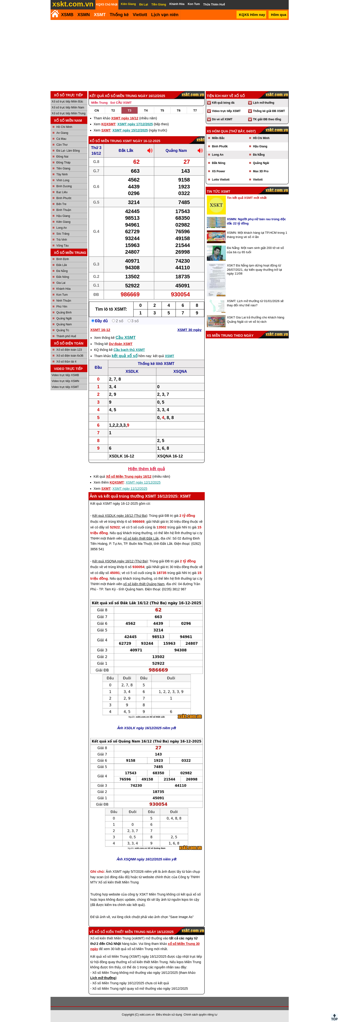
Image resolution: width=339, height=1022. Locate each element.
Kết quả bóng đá (223, 102)
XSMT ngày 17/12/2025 (135, 124)
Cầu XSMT (126, 337)
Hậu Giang (63, 216)
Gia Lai (60, 283)
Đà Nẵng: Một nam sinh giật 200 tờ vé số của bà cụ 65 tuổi (255, 250)
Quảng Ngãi (64, 318)
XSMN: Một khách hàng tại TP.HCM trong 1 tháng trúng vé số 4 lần (257, 235)
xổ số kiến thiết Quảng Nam (143, 584)
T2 (113, 110)
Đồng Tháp (63, 162)
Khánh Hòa (63, 288)
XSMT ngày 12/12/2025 (143, 482)
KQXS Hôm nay (252, 15)
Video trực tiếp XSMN (65, 381)
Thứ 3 (96, 148)
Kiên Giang (63, 222)
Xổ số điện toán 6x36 (70, 355)
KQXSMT (108, 124)
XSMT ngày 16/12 (124, 118)
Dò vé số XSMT (222, 119)
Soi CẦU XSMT (121, 102)
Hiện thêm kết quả (146, 469)
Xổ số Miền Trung (106, 141)
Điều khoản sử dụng (169, 1014)
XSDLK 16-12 (121, 456)
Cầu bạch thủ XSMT (129, 350)
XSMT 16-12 (100, 330)
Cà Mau (61, 138)
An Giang (62, 133)
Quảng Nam (64, 324)
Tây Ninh (62, 174)
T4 (146, 110)
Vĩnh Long (63, 180)
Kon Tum (62, 294)
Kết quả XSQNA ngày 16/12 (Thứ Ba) (120, 561)
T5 (162, 110)
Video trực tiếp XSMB (65, 375)
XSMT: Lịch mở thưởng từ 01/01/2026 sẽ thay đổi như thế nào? (255, 303)
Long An (61, 227)
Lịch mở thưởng (263, 102)
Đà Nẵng (62, 271)
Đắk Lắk (61, 265)
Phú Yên (61, 306)
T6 (179, 110)
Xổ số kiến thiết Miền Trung (120, 932)
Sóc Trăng (63, 233)
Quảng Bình (64, 312)
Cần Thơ (61, 144)
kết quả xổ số (125, 356)
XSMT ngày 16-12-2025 (141, 141)
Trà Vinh (61, 239)
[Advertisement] (170, 55)
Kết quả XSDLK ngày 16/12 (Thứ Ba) (119, 516)
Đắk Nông (62, 277)
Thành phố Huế (66, 336)
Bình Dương (64, 186)
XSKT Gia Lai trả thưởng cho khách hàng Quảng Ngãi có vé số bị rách (255, 319)
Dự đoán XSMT (120, 344)
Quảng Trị (62, 330)
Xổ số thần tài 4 (66, 361)
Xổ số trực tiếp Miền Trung (69, 113)
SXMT (106, 130)
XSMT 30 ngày (189, 330)
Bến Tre (61, 204)
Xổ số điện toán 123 (69, 349)
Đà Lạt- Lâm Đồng (68, 150)
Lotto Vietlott (221, 179)
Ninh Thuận (63, 300)
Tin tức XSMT (218, 191)
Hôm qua (278, 15)
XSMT (100, 14)
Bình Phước (64, 198)
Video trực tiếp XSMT (65, 387)
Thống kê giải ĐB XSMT (269, 111)
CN (96, 110)
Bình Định (62, 259)
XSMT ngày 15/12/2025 (130, 130)
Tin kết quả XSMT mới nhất (247, 198)
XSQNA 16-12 (170, 456)
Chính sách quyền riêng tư (200, 1014)
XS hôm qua (217, 131)
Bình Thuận (63, 210)
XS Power (218, 171)
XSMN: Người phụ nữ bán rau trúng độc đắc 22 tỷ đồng (256, 221)
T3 (129, 110)
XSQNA (180, 371)
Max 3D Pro (261, 171)
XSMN (84, 14)
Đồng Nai (62, 156)
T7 (195, 110)
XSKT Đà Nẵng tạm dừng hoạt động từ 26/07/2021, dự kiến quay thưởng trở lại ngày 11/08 (254, 269)
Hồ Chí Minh (64, 127)
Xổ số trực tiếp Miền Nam (68, 107)
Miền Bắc (218, 138)
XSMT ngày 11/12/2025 (129, 488)
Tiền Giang (63, 168)
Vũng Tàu (62, 245)
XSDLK (131, 371)
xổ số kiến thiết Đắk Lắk (141, 538)
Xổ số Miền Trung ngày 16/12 (128, 476)
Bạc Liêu (62, 192)
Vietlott (258, 179)
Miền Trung (99, 102)
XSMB (67, 14)
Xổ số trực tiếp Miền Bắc (67, 101)
